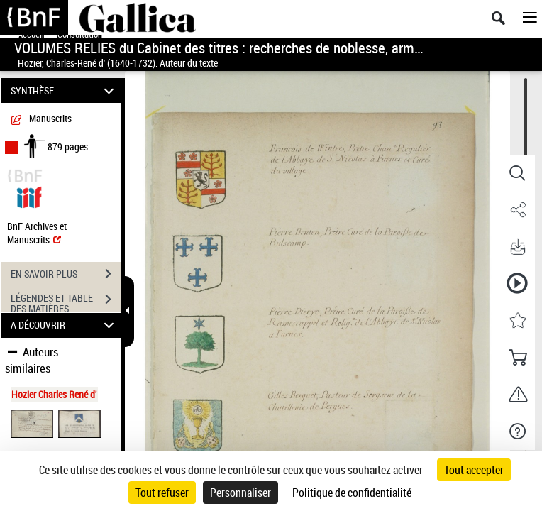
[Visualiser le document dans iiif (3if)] (29, 195)
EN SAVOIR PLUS (66, 274)
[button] (517, 173)
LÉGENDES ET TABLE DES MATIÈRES (66, 301)
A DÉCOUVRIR (64, 325)
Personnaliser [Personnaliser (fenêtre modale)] (240, 492)
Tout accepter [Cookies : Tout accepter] (474, 470)
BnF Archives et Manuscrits (37, 232)
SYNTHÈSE (64, 90)
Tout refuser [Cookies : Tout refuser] (162, 492)
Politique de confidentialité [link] (351, 492)
